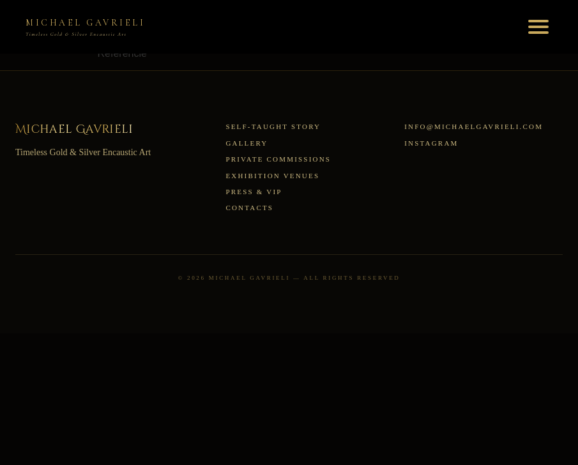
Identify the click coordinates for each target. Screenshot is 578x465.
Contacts (249, 207)
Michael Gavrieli (74, 130)
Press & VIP (253, 191)
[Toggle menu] (538, 27)
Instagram (431, 143)
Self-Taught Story (273, 126)
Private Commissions (278, 159)
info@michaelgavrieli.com (473, 126)
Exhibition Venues (272, 175)
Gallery (246, 143)
